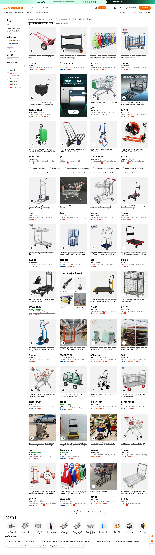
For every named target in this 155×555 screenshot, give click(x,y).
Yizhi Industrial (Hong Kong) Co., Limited (133, 217)
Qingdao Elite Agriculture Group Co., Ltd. (134, 359)
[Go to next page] (105, 512)
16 (100, 512)
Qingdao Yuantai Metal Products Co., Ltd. (103, 161)
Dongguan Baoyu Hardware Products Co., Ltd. (42, 313)
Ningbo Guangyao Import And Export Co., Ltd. (42, 217)
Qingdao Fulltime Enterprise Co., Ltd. (40, 67)
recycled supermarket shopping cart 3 (77, 168)
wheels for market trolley (38, 168)
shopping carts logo (13, 541)
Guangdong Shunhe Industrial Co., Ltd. (41, 114)
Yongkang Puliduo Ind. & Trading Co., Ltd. (42, 161)
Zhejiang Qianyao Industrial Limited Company (103, 406)
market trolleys (55, 168)
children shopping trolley (77, 546)
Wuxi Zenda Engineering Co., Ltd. (70, 264)
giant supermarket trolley (60, 173)
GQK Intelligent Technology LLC (70, 161)
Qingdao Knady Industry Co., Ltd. (39, 359)
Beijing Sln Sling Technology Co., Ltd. (132, 161)
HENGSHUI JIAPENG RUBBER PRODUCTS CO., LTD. (73, 456)
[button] (96, 8)
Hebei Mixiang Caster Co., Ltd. (130, 503)
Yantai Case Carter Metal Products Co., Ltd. (73, 67)
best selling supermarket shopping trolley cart (75, 541)
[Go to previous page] (72, 512)
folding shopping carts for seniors (133, 168)
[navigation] (15, 265)
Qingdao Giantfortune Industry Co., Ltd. (102, 455)
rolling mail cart (29, 541)
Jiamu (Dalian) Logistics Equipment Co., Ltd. (73, 359)
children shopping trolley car (48, 541)
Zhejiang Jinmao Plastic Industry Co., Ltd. (103, 359)
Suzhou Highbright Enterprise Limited (102, 501)
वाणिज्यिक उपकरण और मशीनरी (44, 19)
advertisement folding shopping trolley (126, 541)
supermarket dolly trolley (102, 541)
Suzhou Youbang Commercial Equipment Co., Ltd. (103, 112)
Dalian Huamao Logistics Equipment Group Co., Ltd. (42, 503)
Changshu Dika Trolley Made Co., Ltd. (71, 217)
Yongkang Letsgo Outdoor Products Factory (103, 67)
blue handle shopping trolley (127, 173)
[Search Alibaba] (61, 8)
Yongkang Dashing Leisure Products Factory (73, 503)
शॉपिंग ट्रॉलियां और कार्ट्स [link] (85, 19)
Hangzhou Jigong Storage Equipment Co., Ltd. (134, 406)
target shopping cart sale (38, 546)
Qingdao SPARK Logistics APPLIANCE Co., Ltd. (103, 264)
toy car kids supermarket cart (16, 546)
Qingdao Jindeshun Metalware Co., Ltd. (72, 408)
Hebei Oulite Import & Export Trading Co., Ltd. (134, 114)
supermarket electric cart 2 (39, 173)
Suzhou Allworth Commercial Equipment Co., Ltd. (134, 67)
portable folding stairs (57, 546)
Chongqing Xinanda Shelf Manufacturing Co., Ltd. (134, 455)
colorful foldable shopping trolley (103, 173)
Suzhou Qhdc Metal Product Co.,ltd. (101, 217)
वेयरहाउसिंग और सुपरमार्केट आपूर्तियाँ (66, 19)
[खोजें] (102, 7)
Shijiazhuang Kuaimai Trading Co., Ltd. (133, 264)
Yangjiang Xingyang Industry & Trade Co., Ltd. (103, 311)
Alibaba (30, 19)
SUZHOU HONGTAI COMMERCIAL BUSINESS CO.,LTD (42, 264)
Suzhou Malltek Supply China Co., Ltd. (41, 456)
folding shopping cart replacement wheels (106, 168)
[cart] (121, 8)
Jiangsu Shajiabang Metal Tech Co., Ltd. (41, 406)
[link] (152, 535)
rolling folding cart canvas (80, 173)
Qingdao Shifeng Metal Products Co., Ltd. (134, 311)
